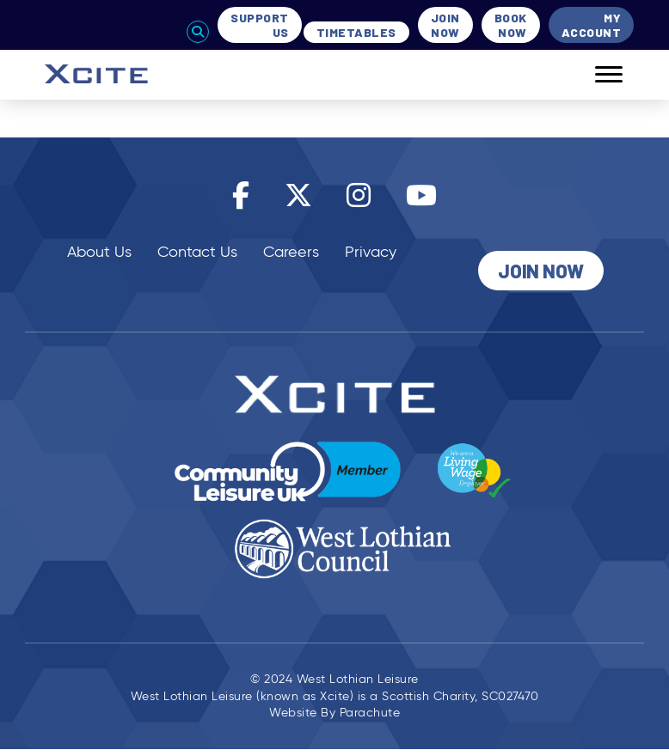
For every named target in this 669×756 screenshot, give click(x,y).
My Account (592, 25)
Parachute (370, 714)
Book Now (510, 25)
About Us (99, 251)
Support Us (259, 25)
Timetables (356, 32)
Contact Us (197, 251)
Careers (291, 251)
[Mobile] (596, 75)
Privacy (370, 251)
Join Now (445, 25)
